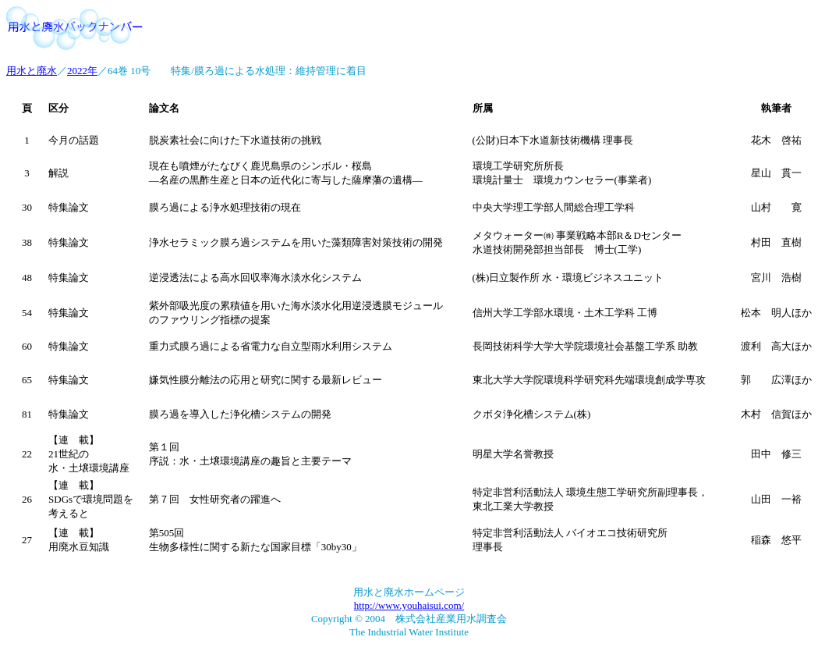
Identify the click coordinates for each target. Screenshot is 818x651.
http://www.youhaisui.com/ (409, 605)
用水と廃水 (31, 70)
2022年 (82, 70)
